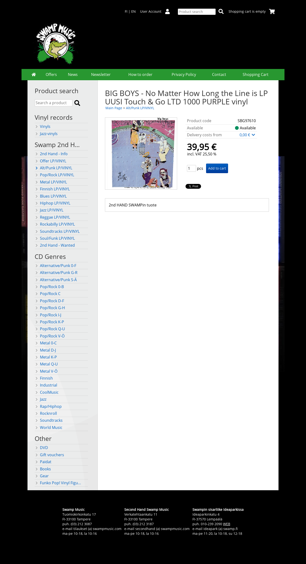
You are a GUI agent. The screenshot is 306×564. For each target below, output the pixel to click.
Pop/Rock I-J (48, 315)
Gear (42, 476)
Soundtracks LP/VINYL (57, 231)
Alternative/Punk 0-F (55, 265)
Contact (219, 74)
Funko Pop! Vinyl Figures (59, 482)
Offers (51, 74)
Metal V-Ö (46, 371)
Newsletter (101, 74)
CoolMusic (47, 392)
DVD (41, 447)
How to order (140, 74)
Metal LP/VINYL (51, 182)
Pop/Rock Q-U (50, 328)
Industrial (46, 385)
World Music (48, 427)
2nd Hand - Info (51, 153)
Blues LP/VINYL (51, 196)
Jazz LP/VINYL (49, 210)
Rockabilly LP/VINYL (55, 224)
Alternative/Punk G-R (56, 272)
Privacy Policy (184, 74)
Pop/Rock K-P (49, 322)
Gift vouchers (49, 454)
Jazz (40, 399)
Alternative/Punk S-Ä (56, 279)
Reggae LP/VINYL (52, 217)
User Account (157, 11)
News (73, 74)
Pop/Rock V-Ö (50, 336)
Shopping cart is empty (252, 11)
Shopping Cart (255, 74)
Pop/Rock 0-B (49, 286)
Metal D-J (45, 350)
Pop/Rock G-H (50, 307)
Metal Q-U (46, 364)
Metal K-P (46, 357)
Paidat (43, 461)
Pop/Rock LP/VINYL (54, 174)
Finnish (44, 378)
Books (43, 469)
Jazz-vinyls (46, 133)
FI (126, 11)
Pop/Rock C (47, 293)
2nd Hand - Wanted (55, 245)
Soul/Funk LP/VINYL (55, 238)
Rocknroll (46, 413)
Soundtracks (49, 420)
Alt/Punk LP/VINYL (53, 168)
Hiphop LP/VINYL (52, 203)
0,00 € (248, 134)
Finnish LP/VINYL (52, 189)
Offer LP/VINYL (50, 161)
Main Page (113, 108)
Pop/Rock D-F (49, 300)
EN (133, 11)
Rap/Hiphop (48, 406)
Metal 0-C (46, 343)
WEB (226, 524)
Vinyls (42, 126)
